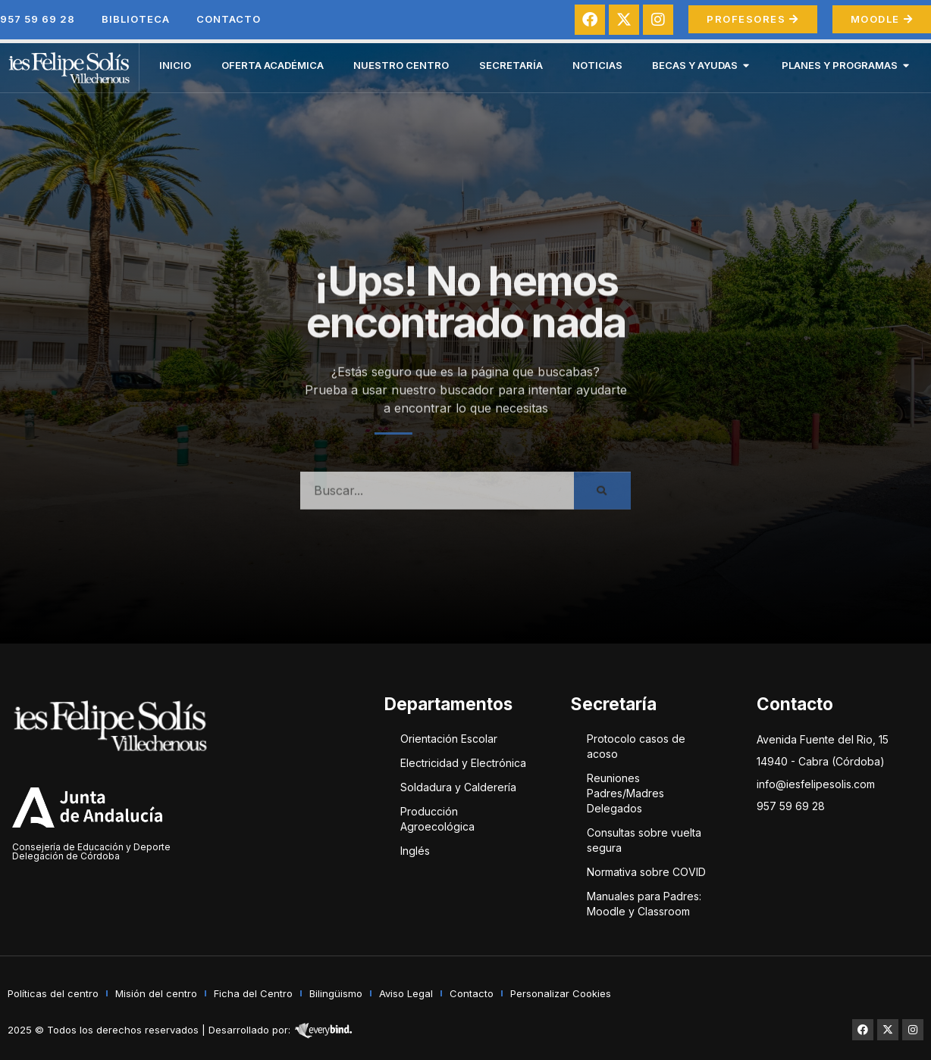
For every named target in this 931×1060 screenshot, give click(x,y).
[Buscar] (602, 503)
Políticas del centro (53, 993)
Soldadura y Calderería (458, 787)
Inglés (415, 850)
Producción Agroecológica (437, 819)
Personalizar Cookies (560, 993)
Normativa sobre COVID (646, 871)
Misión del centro (156, 993)
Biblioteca (136, 19)
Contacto (228, 19)
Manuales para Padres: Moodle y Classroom (644, 904)
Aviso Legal (406, 993)
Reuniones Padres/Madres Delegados (625, 793)
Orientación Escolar (448, 738)
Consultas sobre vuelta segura (644, 840)
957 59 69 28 (37, 19)
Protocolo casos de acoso (636, 746)
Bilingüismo (335, 993)
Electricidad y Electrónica (463, 762)
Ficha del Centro (253, 993)
